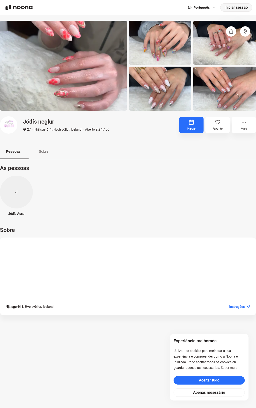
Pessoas (14, 151)
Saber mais (229, 368)
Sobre (47, 151)
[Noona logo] (19, 7)
